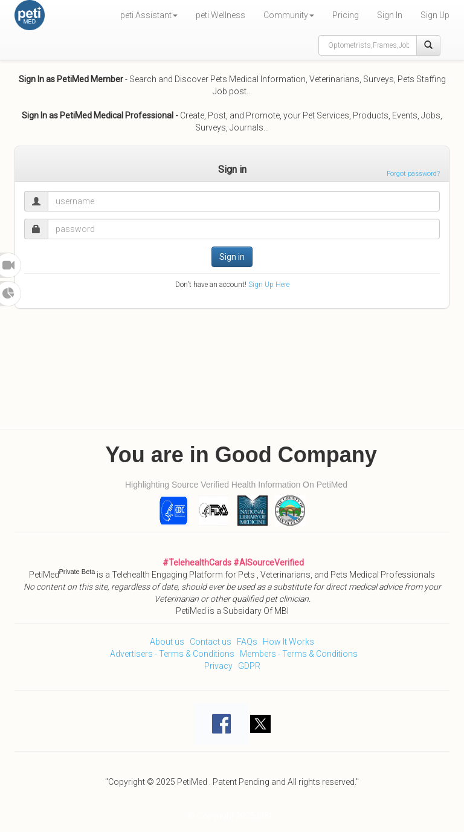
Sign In (389, 15)
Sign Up (435, 15)
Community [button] (288, 15)
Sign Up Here (268, 284)
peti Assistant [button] (149, 15)
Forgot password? (413, 174)
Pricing (345, 15)
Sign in (232, 257)
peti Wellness (220, 15)
